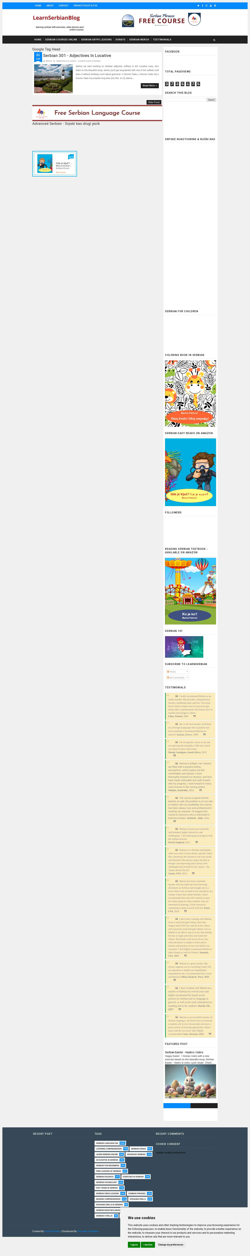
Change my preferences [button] (175, 1244)
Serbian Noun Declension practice (113, 1227)
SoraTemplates (53, 1248)
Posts (170, 671)
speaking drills (104, 1216)
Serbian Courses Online (62, 39)
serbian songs (103, 1154)
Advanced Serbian (105, 1160)
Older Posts (152, 99)
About (51, 5)
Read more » (148, 85)
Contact (65, 5)
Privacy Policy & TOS (86, 5)
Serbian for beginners (107, 1171)
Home (39, 5)
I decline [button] (152, 1244)
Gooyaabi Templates (89, 1248)
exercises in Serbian (133, 1182)
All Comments (175, 677)
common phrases (104, 1205)
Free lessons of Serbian (108, 1177)
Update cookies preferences (169, 1152)
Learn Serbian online (131, 1154)
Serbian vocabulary (106, 1188)
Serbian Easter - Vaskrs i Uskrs (183, 1052)
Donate (121, 39)
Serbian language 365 (107, 1143)
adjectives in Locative (67, 61)
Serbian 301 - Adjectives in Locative (78, 55)
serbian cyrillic (104, 1232)
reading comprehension (108, 1210)
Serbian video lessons (107, 1199)
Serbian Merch (140, 39)
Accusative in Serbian (107, 1165)
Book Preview (62, 169)
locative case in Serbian (90, 61)
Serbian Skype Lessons (97, 39)
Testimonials (163, 39)
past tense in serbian (107, 1193)
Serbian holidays (104, 1182)
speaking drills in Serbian (109, 1221)
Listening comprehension (108, 1149)
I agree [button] (139, 1244)
